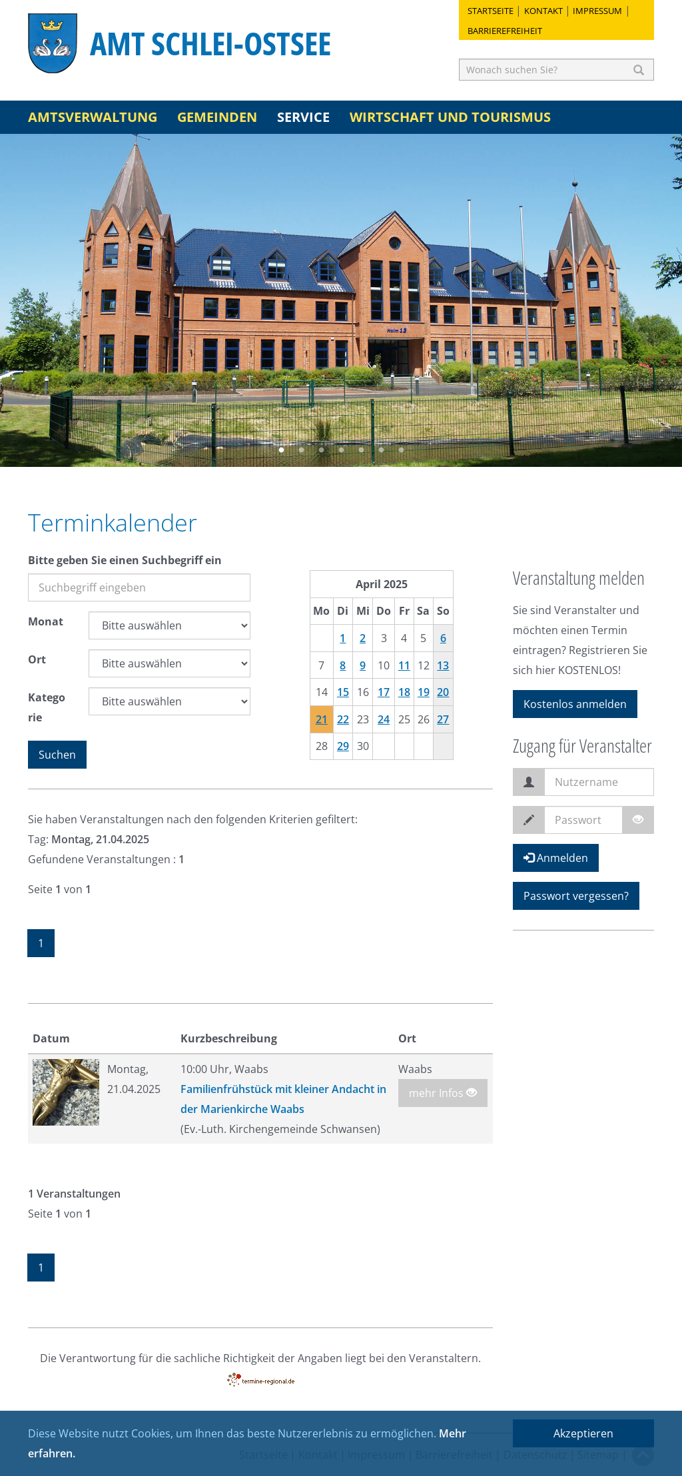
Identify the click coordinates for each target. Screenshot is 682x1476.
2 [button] (301, 450)
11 (404, 665)
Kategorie (46, 707)
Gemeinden (217, 117)
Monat (45, 621)
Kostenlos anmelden (575, 704)
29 (343, 746)
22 (343, 719)
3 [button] (321, 450)
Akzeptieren (583, 1433)
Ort (37, 659)
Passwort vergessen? (576, 896)
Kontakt (543, 11)
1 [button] (281, 450)
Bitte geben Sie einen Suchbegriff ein (125, 560)
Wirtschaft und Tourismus (450, 117)
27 (443, 719)
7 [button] (401, 450)
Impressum (597, 11)
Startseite (490, 11)
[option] (341, 300)
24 (384, 719)
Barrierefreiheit (505, 31)
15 (343, 692)
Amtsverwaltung (92, 117)
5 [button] (361, 450)
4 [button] (341, 450)
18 (404, 692)
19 (424, 692)
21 (322, 719)
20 (443, 692)
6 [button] (381, 450)
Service (303, 117)
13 (443, 665)
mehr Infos (443, 1093)
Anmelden (555, 858)
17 (384, 692)
